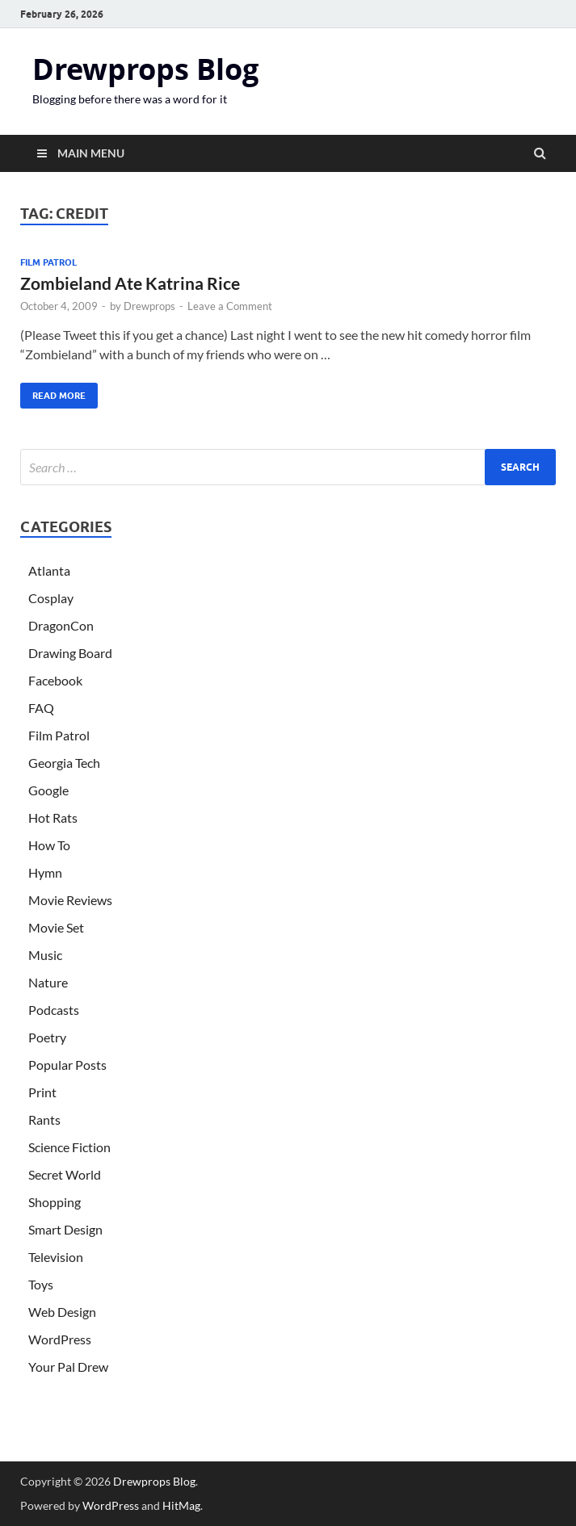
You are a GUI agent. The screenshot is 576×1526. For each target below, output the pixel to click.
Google (48, 790)
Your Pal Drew (68, 1366)
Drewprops (149, 306)
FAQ (41, 707)
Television (55, 1256)
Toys (40, 1284)
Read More (53, 392)
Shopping (54, 1201)
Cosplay (51, 598)
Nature (48, 982)
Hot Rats (53, 817)
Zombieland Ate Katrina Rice (130, 283)
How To (49, 845)
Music (45, 954)
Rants (44, 1119)
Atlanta (49, 570)
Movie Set (56, 927)
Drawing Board (70, 652)
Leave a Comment (229, 306)
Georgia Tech (64, 762)
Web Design (62, 1311)
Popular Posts (67, 1064)
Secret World (64, 1174)
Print (42, 1092)
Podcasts (53, 1009)
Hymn (45, 872)
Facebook (55, 680)
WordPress (59, 1339)
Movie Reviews (70, 900)
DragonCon (61, 625)
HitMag (181, 1505)
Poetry (47, 1037)
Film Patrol (48, 262)
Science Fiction (69, 1147)
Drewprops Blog (145, 69)
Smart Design (65, 1229)
